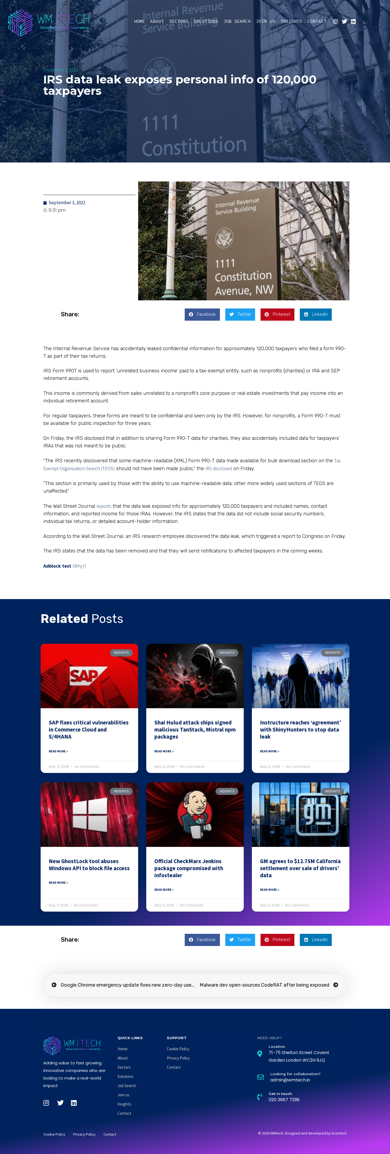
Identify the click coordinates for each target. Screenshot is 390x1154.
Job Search (237, 21)
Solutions (206, 21)
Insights (291, 21)
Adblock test (57, 566)
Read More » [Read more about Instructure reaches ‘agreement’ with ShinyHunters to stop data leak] (269, 751)
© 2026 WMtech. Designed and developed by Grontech (302, 1133)
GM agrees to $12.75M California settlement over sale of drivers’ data (300, 868)
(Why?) (79, 566)
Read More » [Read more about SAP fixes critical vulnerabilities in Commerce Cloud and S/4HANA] (58, 751)
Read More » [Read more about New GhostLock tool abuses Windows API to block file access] (58, 882)
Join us (265, 21)
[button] (202, 314)
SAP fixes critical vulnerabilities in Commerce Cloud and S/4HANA (89, 729)
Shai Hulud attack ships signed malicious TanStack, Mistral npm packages (195, 729)
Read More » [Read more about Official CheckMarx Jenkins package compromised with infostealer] (164, 890)
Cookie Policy (178, 1048)
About (157, 21)
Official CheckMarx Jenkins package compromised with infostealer (188, 868)
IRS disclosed (218, 468)
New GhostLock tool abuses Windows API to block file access (89, 864)
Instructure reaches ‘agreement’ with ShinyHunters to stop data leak (300, 729)
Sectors (178, 21)
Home (139, 21)
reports (103, 506)
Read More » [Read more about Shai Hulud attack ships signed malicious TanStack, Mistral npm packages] (164, 751)
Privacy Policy (178, 1058)
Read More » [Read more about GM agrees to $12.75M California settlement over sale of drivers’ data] (269, 890)
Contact (316, 21)
